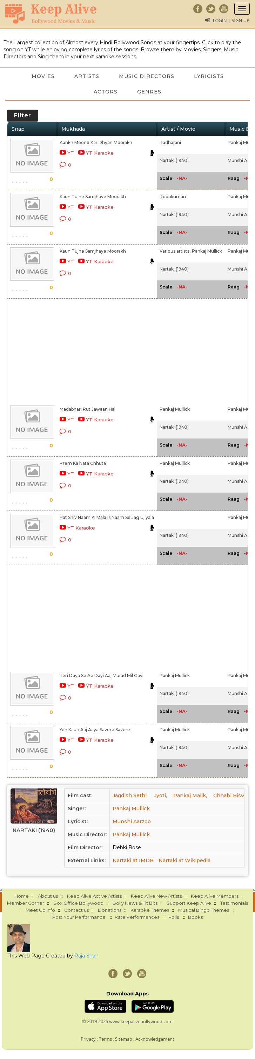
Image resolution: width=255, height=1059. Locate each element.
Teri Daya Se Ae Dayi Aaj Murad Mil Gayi (101, 675)
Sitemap (123, 1039)
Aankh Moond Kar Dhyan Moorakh (96, 142)
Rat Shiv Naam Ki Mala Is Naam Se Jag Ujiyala (107, 517)
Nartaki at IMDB (133, 860)
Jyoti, (160, 795)
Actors (106, 92)
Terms (105, 1039)
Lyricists (209, 76)
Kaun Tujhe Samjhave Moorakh (93, 196)
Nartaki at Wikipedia (184, 860)
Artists (86, 76)
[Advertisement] (105, 350)
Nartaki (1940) (174, 160)
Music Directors (146, 76)
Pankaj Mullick (207, 251)
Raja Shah (86, 956)
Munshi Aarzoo (132, 821)
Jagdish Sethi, (130, 795)
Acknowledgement (154, 1039)
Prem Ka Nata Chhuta (83, 463)
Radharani (170, 142)
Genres (149, 92)
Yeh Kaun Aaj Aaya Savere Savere (95, 729)
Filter (22, 115)
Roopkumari (173, 196)
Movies (43, 76)
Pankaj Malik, (190, 795)
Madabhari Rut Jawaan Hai (87, 409)
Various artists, (175, 251)
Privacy (88, 1039)
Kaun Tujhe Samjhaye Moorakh (93, 251)
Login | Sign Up (231, 20)
